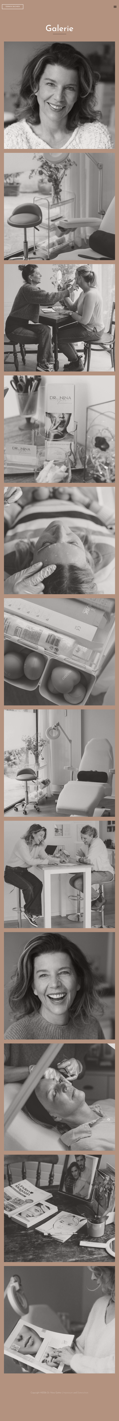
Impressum (68, 1393)
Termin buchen (12, 6)
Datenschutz (82, 1393)
